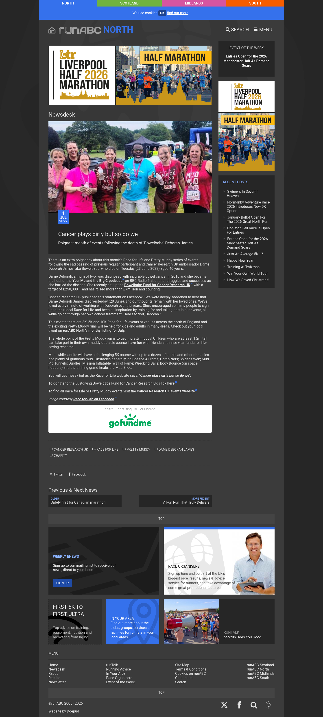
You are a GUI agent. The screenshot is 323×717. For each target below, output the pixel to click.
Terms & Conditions (191, 669)
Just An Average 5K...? (245, 254)
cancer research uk (69, 449)
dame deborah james (174, 449)
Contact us (183, 678)
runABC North (258, 669)
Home (53, 665)
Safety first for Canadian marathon (85, 501)
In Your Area (116, 673)
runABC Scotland (260, 665)
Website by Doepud (63, 711)
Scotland (129, 3)
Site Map (182, 665)
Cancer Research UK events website (166, 391)
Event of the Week (120, 682)
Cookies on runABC (190, 673)
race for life (105, 449)
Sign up (62, 583)
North (68, 3)
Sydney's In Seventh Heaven (242, 193)
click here (167, 383)
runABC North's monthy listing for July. (94, 330)
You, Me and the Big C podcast (97, 281)
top (161, 519)
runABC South (258, 678)
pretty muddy (136, 449)
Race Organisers (119, 678)
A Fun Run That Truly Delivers (175, 501)
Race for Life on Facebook (93, 399)
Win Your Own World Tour (247, 273)
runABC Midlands (261, 673)
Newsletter (57, 682)
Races (53, 673)
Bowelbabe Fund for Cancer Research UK (157, 285)
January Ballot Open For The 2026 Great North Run (247, 219)
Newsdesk (56, 669)
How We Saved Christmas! (248, 280)
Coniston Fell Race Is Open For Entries (248, 230)
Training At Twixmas (243, 267)
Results (54, 678)
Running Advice (118, 669)
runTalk (112, 665)
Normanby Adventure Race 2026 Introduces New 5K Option (248, 206)
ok (162, 13)
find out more (177, 13)
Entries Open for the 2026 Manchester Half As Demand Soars (247, 243)
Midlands (194, 3)
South (255, 3)
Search (180, 682)
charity (58, 456)
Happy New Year (240, 260)
